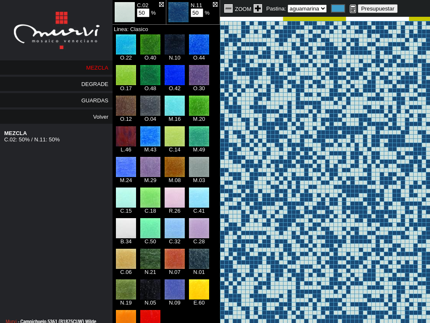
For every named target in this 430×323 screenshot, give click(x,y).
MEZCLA (97, 68)
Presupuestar (377, 8)
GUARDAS (94, 100)
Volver (100, 117)
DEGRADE (94, 84)
